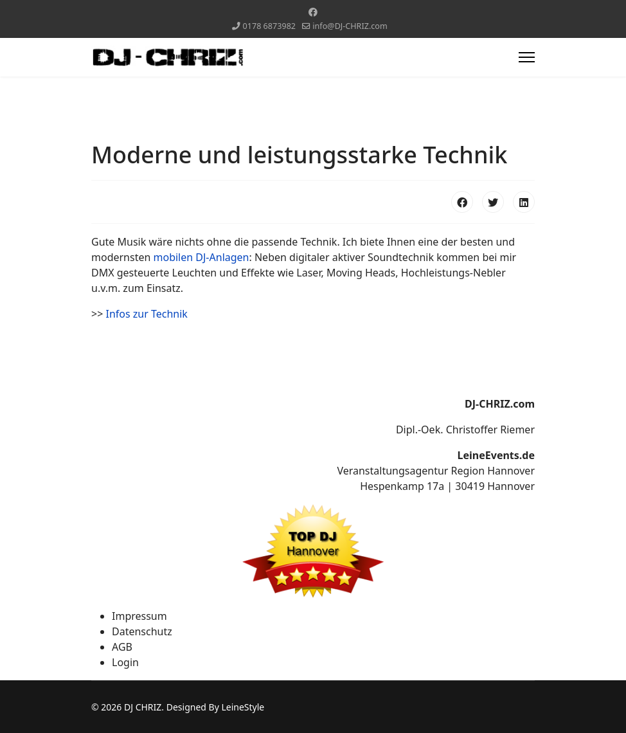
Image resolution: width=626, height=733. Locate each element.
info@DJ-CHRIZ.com (349, 26)
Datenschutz (142, 631)
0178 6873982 (269, 26)
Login (125, 662)
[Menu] (527, 57)
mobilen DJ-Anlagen (201, 257)
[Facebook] (313, 12)
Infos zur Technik (146, 314)
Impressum (139, 616)
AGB (122, 647)
